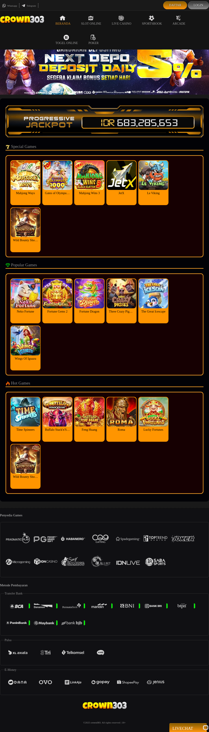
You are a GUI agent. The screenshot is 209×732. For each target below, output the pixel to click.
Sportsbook (152, 20)
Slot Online (91, 20)
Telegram (29, 5)
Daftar (175, 5)
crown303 (96, 722)
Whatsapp (9, 5)
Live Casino (121, 20)
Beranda (62, 20)
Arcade (178, 20)
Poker (94, 40)
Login (198, 5)
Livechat (188, 728)
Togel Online (66, 40)
